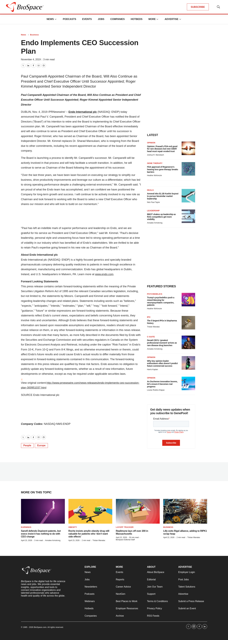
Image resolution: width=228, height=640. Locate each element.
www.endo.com (104, 274)
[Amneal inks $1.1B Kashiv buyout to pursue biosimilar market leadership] (188, 195)
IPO (148, 317)
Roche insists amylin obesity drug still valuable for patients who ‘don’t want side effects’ (88, 534)
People (27, 445)
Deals (150, 190)
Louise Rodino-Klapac (156, 390)
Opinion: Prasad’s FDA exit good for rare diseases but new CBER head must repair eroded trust (162, 149)
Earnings (26, 527)
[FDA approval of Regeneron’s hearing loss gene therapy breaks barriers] (188, 169)
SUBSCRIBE (198, 7)
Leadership (153, 210)
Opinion (151, 143)
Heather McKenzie (154, 175)
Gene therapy (155, 163)
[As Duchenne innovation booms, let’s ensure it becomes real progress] (188, 383)
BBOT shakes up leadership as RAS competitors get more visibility (161, 217)
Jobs (101, 19)
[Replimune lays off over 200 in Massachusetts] (138, 511)
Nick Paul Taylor (153, 202)
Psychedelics (154, 294)
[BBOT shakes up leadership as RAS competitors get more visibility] (188, 216)
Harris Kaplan (152, 369)
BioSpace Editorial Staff (125, 540)
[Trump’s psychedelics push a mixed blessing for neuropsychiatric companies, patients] (188, 299)
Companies (117, 19)
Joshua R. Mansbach (155, 155)
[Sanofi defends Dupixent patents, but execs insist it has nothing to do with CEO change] (43, 511)
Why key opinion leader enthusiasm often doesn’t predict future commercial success (162, 363)
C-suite (151, 337)
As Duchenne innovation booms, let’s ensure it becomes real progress (162, 384)
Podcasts (69, 19)
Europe (41, 445)
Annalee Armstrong (154, 223)
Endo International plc (82, 111)
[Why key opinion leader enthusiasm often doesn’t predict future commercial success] (188, 363)
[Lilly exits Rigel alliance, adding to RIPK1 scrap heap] (185, 511)
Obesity (72, 527)
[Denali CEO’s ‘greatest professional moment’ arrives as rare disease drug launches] (188, 342)
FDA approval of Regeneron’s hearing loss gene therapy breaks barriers (162, 169)
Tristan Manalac (153, 327)
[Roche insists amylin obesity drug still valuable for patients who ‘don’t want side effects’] (90, 511)
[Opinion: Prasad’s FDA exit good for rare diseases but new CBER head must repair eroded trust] (188, 148)
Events (87, 19)
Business (34, 35)
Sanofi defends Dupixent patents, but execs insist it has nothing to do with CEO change (41, 534)
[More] (55, 19)
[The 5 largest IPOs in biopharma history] (188, 322)
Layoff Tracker (125, 527)
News (50, 19)
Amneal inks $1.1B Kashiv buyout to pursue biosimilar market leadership (162, 196)
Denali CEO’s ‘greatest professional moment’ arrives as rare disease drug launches (162, 343)
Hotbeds (136, 19)
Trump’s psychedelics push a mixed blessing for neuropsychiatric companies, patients (160, 301)
